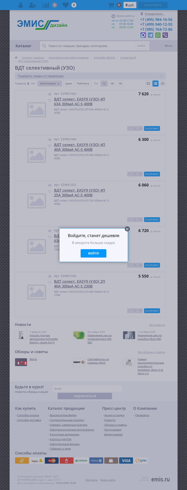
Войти (93, 253)
